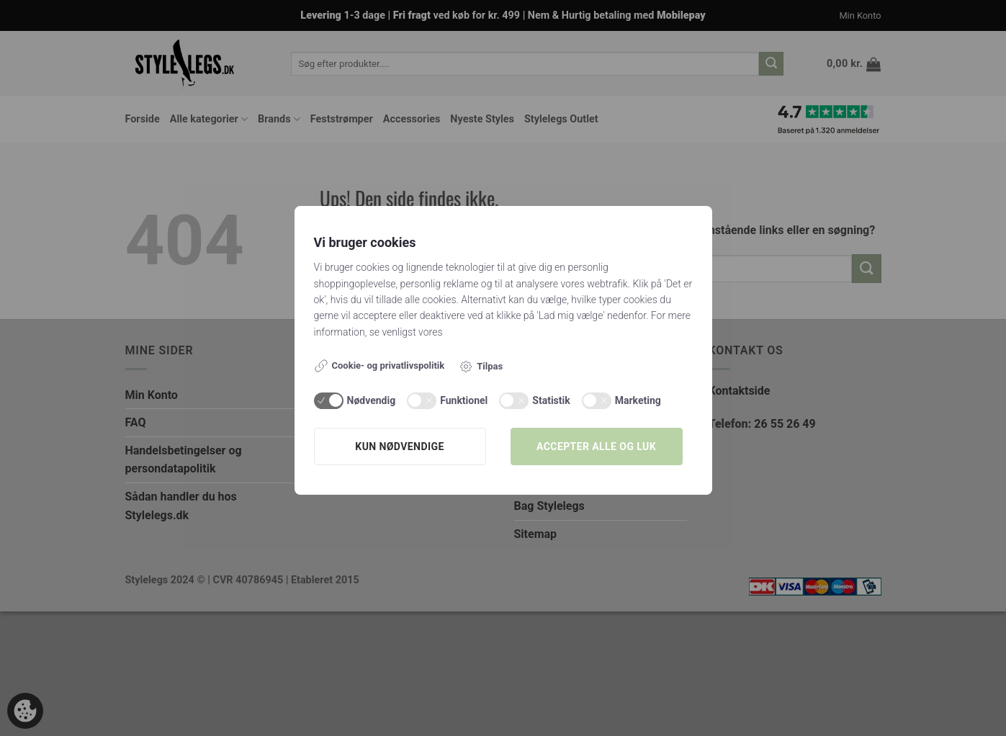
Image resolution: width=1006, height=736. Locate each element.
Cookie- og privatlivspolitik (379, 366)
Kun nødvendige (399, 446)
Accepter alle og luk (596, 446)
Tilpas (481, 366)
